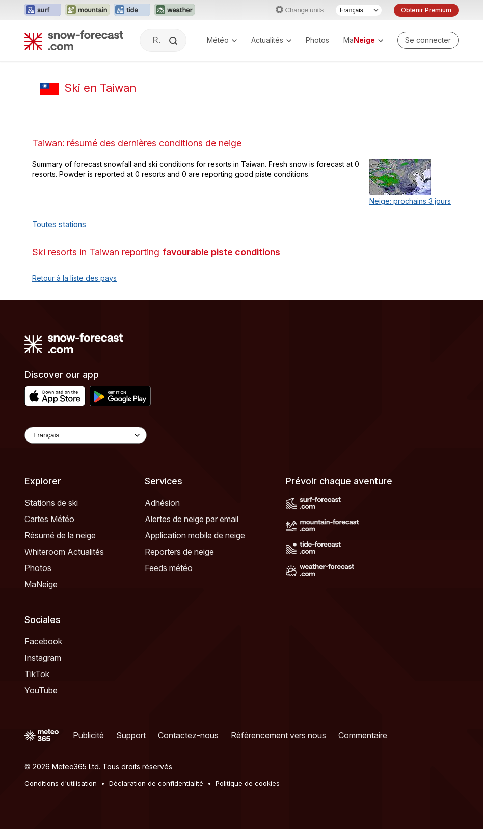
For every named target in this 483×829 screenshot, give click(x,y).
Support (131, 735)
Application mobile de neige (195, 535)
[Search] (174, 41)
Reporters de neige (179, 552)
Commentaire (362, 735)
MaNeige (41, 584)
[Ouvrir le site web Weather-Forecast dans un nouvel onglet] (174, 10)
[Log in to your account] (428, 40)
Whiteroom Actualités (64, 552)
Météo (222, 40)
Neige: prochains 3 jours (410, 201)
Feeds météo (169, 568)
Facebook (43, 641)
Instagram (42, 658)
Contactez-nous (188, 735)
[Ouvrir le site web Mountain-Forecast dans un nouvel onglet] (87, 10)
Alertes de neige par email (191, 519)
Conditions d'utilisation (60, 783)
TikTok (36, 674)
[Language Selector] (85, 435)
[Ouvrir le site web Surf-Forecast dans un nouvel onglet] (42, 10)
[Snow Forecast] (73, 40)
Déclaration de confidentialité (156, 783)
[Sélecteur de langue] (359, 10)
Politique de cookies (248, 783)
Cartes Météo (49, 519)
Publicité (88, 735)
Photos (317, 40)
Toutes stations (59, 224)
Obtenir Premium (426, 10)
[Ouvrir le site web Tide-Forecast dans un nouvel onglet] (132, 10)
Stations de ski (51, 503)
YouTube (41, 690)
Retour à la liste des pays (74, 278)
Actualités (271, 40)
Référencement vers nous (278, 735)
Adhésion (162, 503)
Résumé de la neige (60, 535)
